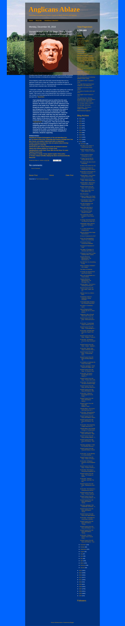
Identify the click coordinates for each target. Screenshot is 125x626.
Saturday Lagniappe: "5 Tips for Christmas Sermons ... (87, 445)
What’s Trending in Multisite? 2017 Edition (87, 266)
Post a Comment (35, 168)
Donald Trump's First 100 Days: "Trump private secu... (86, 353)
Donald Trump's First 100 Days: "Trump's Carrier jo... (87, 466)
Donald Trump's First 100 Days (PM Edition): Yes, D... (87, 421)
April (81, 560)
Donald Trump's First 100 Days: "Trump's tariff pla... (87, 493)
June (81, 556)
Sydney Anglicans (82, 75)
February (83, 565)
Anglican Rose (81, 45)
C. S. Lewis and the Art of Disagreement (86, 229)
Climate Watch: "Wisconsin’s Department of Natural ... (87, 183)
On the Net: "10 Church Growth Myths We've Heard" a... (86, 375)
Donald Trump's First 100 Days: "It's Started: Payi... (87, 370)
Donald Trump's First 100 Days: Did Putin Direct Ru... (88, 386)
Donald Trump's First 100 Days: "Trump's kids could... (88, 379)
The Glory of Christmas (86, 269)
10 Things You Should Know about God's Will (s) (87, 272)
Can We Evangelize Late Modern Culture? (86, 204)
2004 (80, 595)
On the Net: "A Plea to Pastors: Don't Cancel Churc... (86, 537)
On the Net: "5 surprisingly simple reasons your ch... (87, 324)
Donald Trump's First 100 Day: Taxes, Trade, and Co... (87, 289)
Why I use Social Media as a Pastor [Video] (87, 276)
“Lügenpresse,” (37, 121)
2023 (80, 125)
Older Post (69, 175)
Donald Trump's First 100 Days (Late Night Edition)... (87, 514)
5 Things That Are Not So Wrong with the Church (86, 159)
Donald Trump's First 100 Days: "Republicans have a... (87, 485)
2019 (80, 134)
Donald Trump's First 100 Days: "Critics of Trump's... (87, 458)
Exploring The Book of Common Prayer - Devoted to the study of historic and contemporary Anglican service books (86, 60)
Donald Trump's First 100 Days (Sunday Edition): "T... (88, 436)
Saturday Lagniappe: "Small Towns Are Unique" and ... (87, 366)
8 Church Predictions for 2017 (88, 236)
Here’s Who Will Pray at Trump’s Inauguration (86, 208)
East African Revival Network (84, 55)
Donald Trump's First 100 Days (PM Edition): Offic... (87, 390)
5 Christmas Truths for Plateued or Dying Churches (86, 298)
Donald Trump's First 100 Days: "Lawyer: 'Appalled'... (88, 345)
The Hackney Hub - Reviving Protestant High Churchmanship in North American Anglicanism (86, 99)
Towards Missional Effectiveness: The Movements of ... (85, 258)
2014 (80, 572)
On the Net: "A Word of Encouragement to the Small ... (86, 395)
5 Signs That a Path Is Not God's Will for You (87, 191)
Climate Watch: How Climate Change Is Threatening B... (87, 429)
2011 (80, 579)
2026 (80, 118)
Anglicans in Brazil (82, 49)
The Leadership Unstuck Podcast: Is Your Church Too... (87, 216)
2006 (80, 591)
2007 (80, 588)
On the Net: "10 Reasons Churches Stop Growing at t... (87, 341)
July (81, 554)
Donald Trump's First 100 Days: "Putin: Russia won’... (88, 179)
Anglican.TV (80, 47)
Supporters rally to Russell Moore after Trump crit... (87, 315)
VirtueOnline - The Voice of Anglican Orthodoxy (84, 108)
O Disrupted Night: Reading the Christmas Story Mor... (87, 302)
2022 (80, 128)
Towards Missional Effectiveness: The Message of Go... (85, 280)
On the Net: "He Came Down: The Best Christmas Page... (88, 382)
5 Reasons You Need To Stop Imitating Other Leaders (87, 254)
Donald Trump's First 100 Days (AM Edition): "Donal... (86, 510)
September (83, 549)
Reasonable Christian (82, 66)
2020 (80, 132)
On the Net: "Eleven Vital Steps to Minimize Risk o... (87, 349)
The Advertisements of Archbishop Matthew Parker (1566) (86, 77)
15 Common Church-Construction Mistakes (86, 242)
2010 (80, 582)
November (83, 544)
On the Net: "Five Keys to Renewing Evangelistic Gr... (88, 470)
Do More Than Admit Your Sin (88, 165)
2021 (80, 130)
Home (31, 20)
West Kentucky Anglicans (83, 110)
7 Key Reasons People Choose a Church (86, 211)
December (83, 143)
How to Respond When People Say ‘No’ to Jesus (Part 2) (87, 311)
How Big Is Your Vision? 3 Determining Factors (87, 146)
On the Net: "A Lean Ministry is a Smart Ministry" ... (87, 454)
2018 (80, 137)
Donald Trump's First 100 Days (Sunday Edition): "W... (86, 358)
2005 (80, 593)
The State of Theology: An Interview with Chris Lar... (87, 250)
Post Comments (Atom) (42, 179)
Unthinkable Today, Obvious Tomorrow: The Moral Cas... (87, 225)
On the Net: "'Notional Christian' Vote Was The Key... (87, 480)
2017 (80, 139)
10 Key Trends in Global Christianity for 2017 (86, 155)
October (82, 547)
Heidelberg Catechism (51, 20)
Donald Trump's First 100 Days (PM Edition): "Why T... (87, 441)
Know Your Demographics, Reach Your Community (87, 239)
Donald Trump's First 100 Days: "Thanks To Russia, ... (87, 151)
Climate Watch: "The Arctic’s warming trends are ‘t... (87, 409)
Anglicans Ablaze (54, 9)
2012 (80, 577)
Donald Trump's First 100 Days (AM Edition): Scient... (88, 416)
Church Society (81, 51)
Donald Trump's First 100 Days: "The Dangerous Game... (86, 475)
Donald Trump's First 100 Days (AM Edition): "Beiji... (87, 433)
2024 (80, 123)
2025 (80, 121)
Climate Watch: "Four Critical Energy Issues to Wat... (87, 176)
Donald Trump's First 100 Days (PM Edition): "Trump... (86, 523)
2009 (80, 584)
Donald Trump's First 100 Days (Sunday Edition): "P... (88, 497)
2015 (80, 570)
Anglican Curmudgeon (83, 40)
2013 (80, 575)
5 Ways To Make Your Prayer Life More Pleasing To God (87, 197)
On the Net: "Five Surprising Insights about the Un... (87, 425)
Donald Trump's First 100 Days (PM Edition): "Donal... (86, 501)
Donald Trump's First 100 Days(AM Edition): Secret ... (87, 450)
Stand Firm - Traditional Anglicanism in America (83, 72)
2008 (80, 586)
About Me (39, 20)
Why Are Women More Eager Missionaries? (87, 233)
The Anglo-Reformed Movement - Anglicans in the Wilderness (86, 84)
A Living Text (80, 38)
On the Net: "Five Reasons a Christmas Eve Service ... (87, 489)
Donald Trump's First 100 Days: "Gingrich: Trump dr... (88, 336)
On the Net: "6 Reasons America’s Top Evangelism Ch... (87, 462)
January (82, 567)
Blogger (72, 622)
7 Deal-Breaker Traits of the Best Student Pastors (87, 200)
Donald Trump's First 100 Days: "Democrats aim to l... (87, 319)
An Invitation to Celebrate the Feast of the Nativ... (87, 363)
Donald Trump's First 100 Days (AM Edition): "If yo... (87, 541)
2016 (80, 141)
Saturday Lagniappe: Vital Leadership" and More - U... (88, 505)
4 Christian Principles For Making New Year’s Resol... (88, 168)
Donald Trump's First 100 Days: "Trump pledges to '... (88, 327)
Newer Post (33, 175)
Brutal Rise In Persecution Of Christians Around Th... (87, 172)
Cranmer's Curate (81, 53)
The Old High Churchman (84, 105)
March (82, 563)
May (81, 558)
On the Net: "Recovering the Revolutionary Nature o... (87, 413)
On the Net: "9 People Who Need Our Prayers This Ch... (87, 332)
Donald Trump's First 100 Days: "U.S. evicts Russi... (87, 187)
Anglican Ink (80, 43)
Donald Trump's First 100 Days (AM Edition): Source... (86, 400)
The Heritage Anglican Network (85, 103)
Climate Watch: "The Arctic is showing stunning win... (87, 285)
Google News (80, 64)
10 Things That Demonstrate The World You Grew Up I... (88, 220)
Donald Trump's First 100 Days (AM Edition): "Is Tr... (87, 527)
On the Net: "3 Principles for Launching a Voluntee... (87, 518)
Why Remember (84, 194)
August (82, 551)
